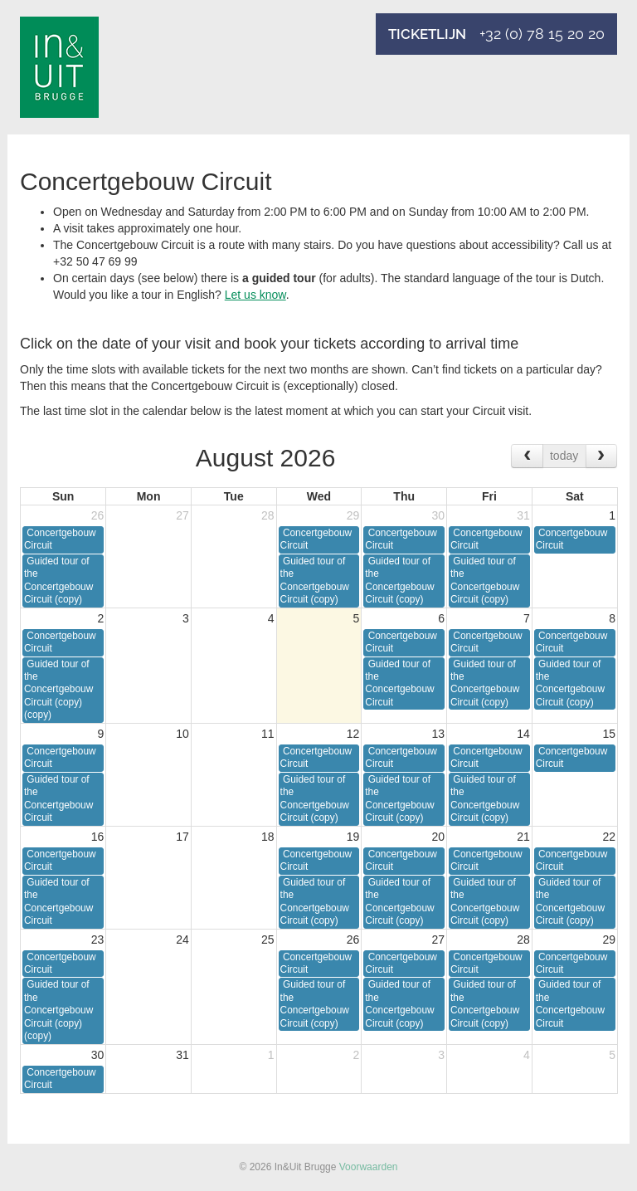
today (564, 455)
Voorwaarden (368, 1167)
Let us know (255, 294)
